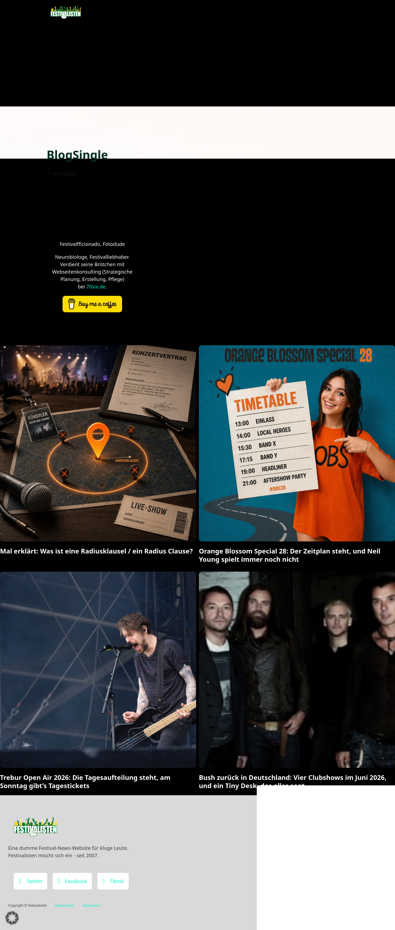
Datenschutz (64, 905)
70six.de (95, 286)
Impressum (91, 905)
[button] (12, 918)
